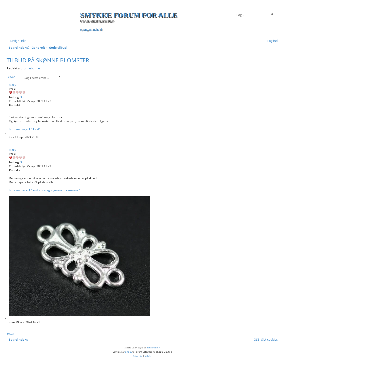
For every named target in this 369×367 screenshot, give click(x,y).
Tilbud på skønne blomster (48, 60)
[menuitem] (271, 41)
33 (22, 97)
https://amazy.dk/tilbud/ (24, 129)
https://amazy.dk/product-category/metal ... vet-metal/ (44, 190)
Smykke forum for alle (128, 15)
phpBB (128, 351)
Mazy (12, 85)
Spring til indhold (91, 29)
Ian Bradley (153, 347)
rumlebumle (31, 68)
